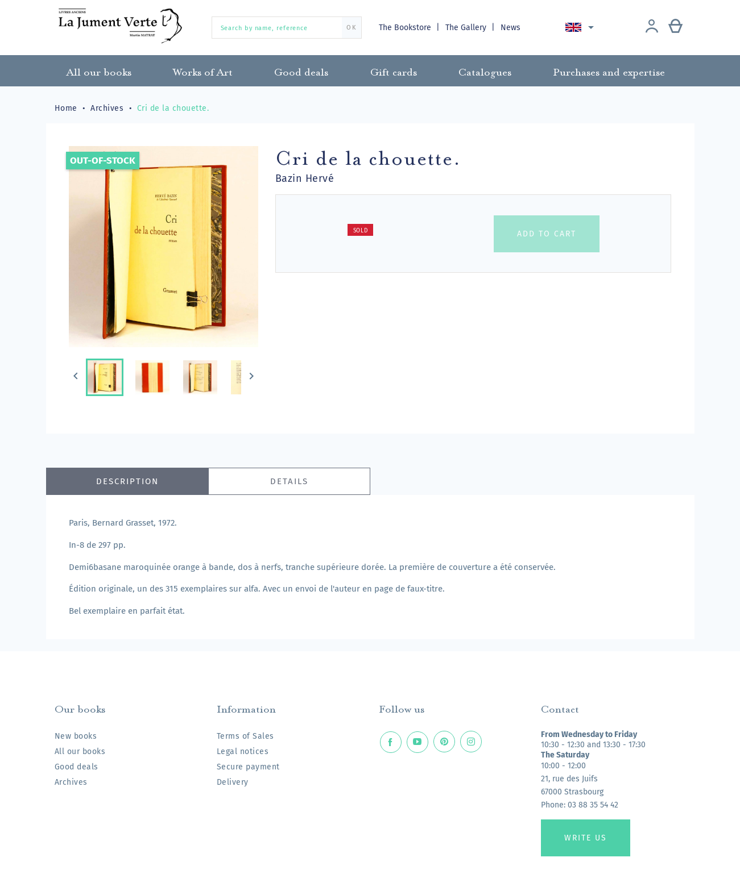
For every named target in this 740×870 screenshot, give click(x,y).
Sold (360, 230)
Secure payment (248, 767)
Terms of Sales (245, 736)
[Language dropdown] (581, 27)
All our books (80, 751)
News (510, 27)
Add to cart (546, 234)
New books (76, 736)
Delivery (233, 782)
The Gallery (467, 27)
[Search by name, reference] (287, 27)
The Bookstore (406, 27)
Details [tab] (289, 481)
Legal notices (243, 751)
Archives (71, 782)
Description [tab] (127, 481)
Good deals (76, 767)
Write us (585, 838)
